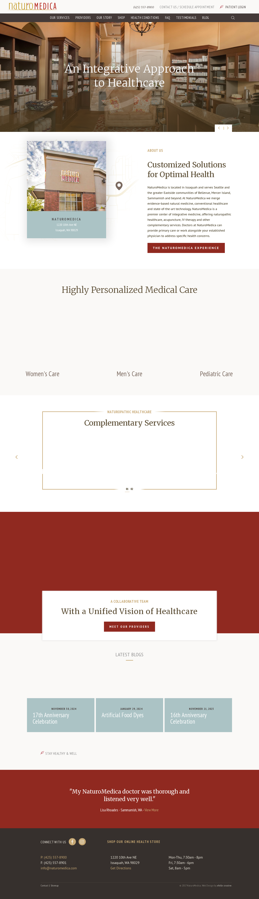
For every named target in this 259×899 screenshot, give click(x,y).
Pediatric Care (216, 373)
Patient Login (235, 7)
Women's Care (42, 373)
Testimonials (186, 17)
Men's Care (129, 373)
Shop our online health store (133, 842)
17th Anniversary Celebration (51, 718)
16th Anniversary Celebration (188, 718)
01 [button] (127, 489)
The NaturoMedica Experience (186, 248)
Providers (83, 17)
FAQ (167, 17)
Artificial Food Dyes (123, 715)
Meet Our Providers (129, 626)
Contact (44, 885)
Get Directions (120, 868)
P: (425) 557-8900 (54, 857)
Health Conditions (145, 17)
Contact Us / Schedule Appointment (187, 7)
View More (151, 809)
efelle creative (224, 885)
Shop (121, 17)
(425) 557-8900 (143, 7)
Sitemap (55, 885)
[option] (129, 77)
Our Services (60, 17)
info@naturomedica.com (59, 868)
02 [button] (132, 489)
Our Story (104, 17)
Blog (205, 17)
